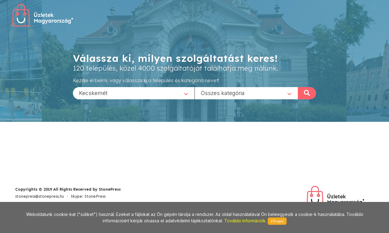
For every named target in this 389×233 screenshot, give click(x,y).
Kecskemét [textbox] (93, 93)
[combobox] (133, 93)
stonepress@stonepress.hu (39, 196)
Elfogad (277, 221)
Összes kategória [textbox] (223, 93)
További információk (245, 220)
